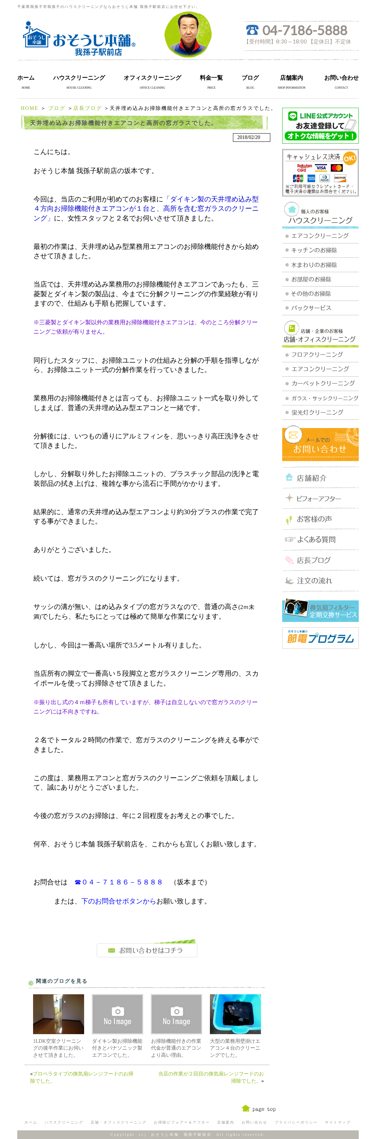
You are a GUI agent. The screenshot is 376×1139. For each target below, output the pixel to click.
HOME (29, 108)
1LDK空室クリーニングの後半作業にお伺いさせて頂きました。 (58, 1048)
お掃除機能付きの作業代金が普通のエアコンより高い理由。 (176, 1048)
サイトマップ (338, 1122)
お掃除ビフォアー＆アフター (182, 1122)
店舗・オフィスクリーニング (119, 1122)
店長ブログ (87, 108)
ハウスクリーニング (79, 78)
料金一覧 (211, 78)
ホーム (26, 78)
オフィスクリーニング (152, 78)
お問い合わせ (341, 78)
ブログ (250, 78)
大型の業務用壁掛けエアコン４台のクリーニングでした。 (235, 1048)
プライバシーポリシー (296, 1122)
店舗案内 (291, 78)
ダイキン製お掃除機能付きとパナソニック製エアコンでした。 (117, 1048)
